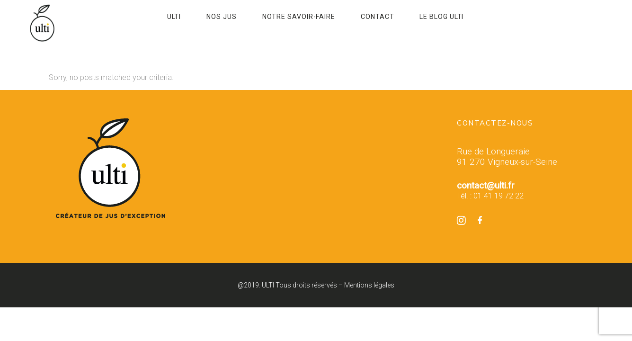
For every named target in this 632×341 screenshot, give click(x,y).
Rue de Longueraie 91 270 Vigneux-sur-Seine (507, 157)
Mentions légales (369, 285)
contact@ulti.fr (486, 185)
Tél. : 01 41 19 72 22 (490, 195)
